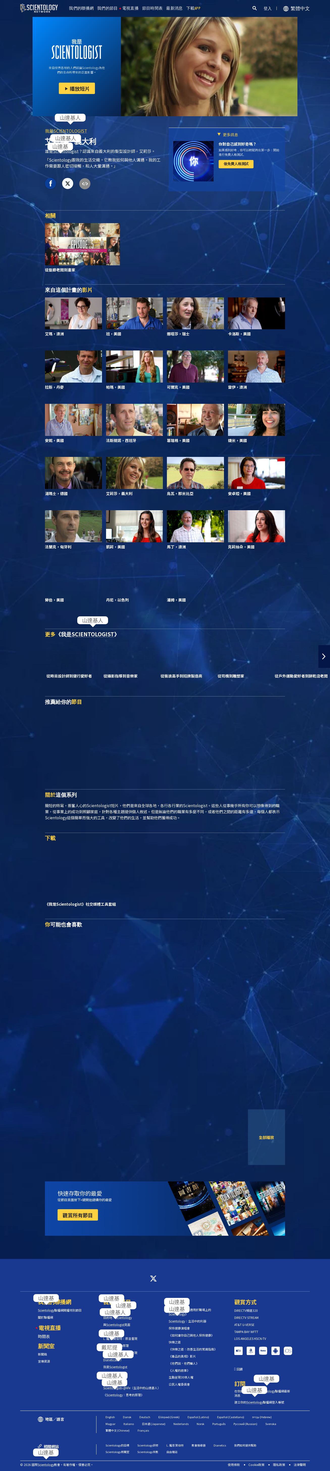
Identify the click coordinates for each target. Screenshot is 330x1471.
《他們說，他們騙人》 (184, 1363)
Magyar (110, 1424)
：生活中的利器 (187, 1321)
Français (143, 1430)
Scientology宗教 (147, 1452)
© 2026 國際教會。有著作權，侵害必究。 (56, 1464)
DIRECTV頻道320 (246, 1311)
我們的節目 (107, 8)
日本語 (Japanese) (153, 1424)
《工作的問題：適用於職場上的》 (190, 1312)
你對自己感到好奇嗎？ (238, 144)
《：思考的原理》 (123, 1395)
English (110, 1417)
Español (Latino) (198, 1417)
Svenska (270, 1424)
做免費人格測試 (236, 163)
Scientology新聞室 (117, 1452)
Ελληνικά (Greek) (169, 1417)
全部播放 (266, 1137)
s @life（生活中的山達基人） (132, 1388)
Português (218, 1424)
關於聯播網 (45, 1317)
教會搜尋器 (199, 1445)
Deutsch (144, 1417)
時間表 (44, 1336)
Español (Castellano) (230, 1417)
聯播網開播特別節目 (60, 1310)
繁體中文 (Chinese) (118, 1430)
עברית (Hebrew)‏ (262, 1417)
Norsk (200, 1424)
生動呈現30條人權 (181, 1377)
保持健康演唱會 (179, 1328)
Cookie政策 (256, 1464)
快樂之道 (175, 1342)
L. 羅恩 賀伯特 (175, 1445)
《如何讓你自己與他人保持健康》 (191, 1335)
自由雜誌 (171, 1452)
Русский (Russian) (245, 1424)
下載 (193, 8)
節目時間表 (152, 8)
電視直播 (130, 8)
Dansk (127, 1417)
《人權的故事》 (179, 1370)
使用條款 (234, 1464)
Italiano (128, 1424)
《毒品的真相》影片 (182, 1356)
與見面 (116, 1325)
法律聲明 (300, 1464)
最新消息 (174, 8)
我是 (66, 131)
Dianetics (220, 1445)
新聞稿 (42, 1354)
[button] (324, 656)
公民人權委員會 (179, 1384)
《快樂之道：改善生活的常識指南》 (193, 1349)
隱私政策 (279, 1464)
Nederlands (181, 1424)
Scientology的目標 (117, 1445)
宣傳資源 (44, 1361)
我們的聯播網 (81, 8)
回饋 (240, 1369)
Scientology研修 (147, 1445)
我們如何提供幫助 (245, 1445)
